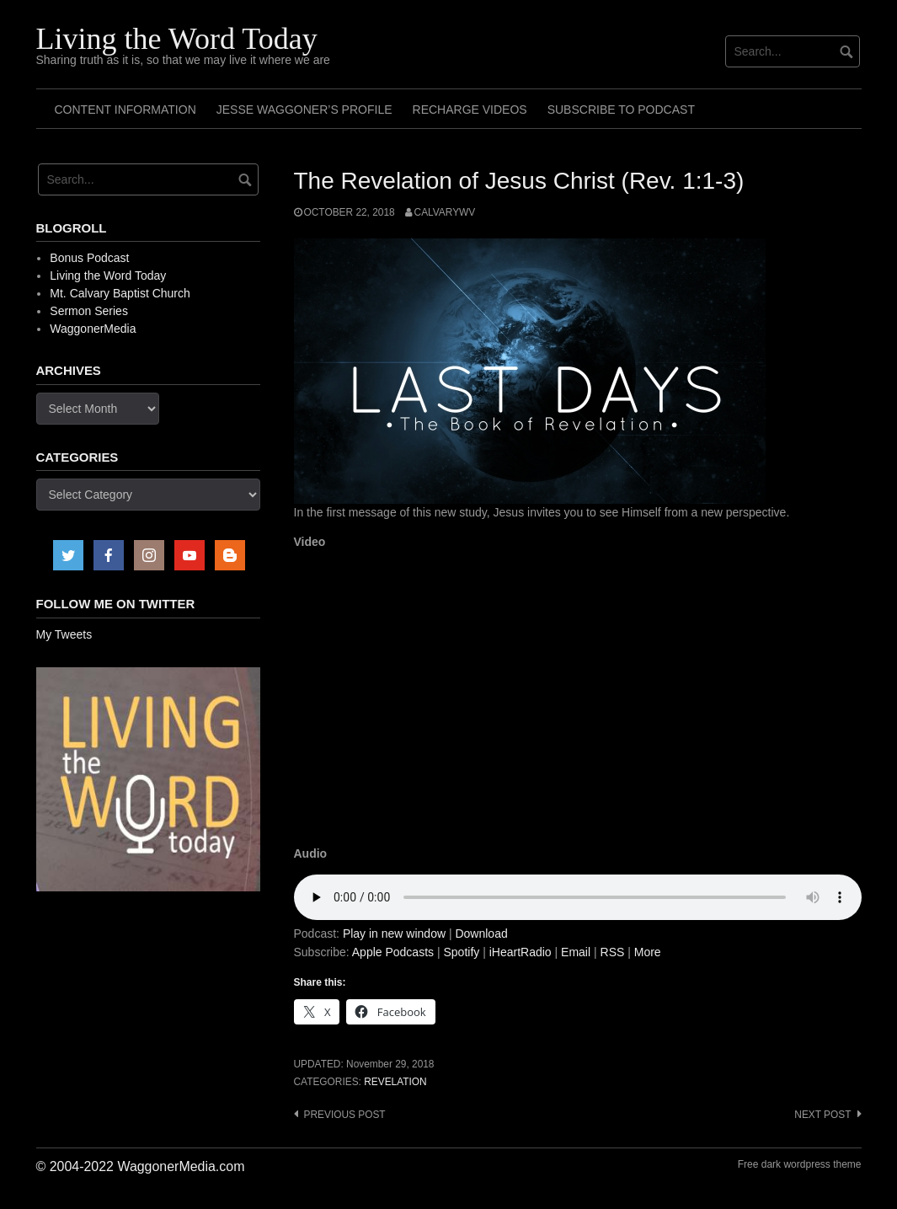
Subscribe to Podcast (621, 109)
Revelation (395, 1082)
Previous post (345, 1115)
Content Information (125, 109)
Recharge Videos (470, 109)
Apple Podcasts (393, 952)
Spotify (461, 952)
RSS (613, 952)
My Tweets (64, 634)
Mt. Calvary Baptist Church (120, 293)
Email (575, 952)
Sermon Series (89, 311)
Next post (822, 1115)
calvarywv (445, 212)
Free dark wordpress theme (800, 1164)
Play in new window (394, 933)
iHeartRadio (520, 952)
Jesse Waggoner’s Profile (304, 109)
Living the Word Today (177, 39)
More (647, 952)
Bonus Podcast (89, 258)
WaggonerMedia (93, 328)
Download (481, 933)
